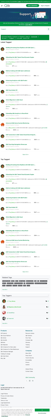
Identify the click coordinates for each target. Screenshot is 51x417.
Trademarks (4, 398)
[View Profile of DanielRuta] (11, 312)
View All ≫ (25, 154)
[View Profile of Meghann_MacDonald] (14, 307)
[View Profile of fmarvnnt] (10, 318)
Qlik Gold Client (5, 356)
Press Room (29, 355)
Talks (4, 285)
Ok (42, 410)
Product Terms (4, 405)
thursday (15, 285)
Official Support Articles (12, 49)
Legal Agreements (5, 402)
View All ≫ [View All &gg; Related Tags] (4, 289)
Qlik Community (30, 377)
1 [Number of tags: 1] (48, 312)
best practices (29, 281)
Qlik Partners (29, 335)
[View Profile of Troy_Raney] (12, 52)
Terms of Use (4, 400)
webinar (20, 285)
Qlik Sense (3, 338)
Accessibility (29, 360)
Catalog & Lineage (5, 354)
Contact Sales (29, 371)
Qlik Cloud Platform (6, 335)
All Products (4, 333)
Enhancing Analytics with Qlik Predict (16, 80)
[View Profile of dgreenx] (8, 106)
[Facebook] (33, 381)
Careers (28, 364)
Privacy (27, 362)
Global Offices (29, 369)
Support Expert (30, 283)
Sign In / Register (45, 5)
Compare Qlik (29, 340)
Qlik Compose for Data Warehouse (10, 349)
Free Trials (28, 338)
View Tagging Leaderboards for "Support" (25, 295)
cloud (28, 285)
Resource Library (30, 333)
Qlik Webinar (10, 283)
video (12, 281)
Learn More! (28, 24)
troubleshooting (6, 281)
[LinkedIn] (30, 381)
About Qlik (28, 353)
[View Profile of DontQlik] (45, 127)
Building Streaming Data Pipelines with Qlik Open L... (21, 47)
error (17, 281)
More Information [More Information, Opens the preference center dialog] (42, 413)
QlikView (3, 342)
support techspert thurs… (41, 283)
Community (34, 36)
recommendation (18, 283)
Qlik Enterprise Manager (7, 351)
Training (28, 344)
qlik (35, 281)
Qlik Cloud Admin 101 (11, 90)
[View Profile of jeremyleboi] (9, 63)
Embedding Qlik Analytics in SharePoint (17, 113)
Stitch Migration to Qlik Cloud (14, 100)
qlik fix (4, 283)
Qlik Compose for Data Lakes (8, 347)
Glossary (28, 342)
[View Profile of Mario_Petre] (12, 127)
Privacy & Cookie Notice (7, 396)
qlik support (22, 281)
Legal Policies (4, 393)
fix (38, 281)
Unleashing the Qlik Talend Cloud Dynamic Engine (20, 57)
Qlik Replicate (4, 344)
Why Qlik (3, 358)
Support (25, 14)
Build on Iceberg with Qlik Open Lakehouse (18, 71)
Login (19, 1)
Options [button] (48, 29)
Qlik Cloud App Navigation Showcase (16, 144)
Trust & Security (30, 358)
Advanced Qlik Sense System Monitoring (17, 123)
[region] (25, 412)
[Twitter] (27, 381)
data (25, 285)
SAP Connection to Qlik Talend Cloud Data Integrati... (21, 134)
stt (24, 283)
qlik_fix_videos (43, 281)
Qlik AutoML (4, 340)
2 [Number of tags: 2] (48, 307)
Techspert (9, 285)
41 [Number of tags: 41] (48, 301)
